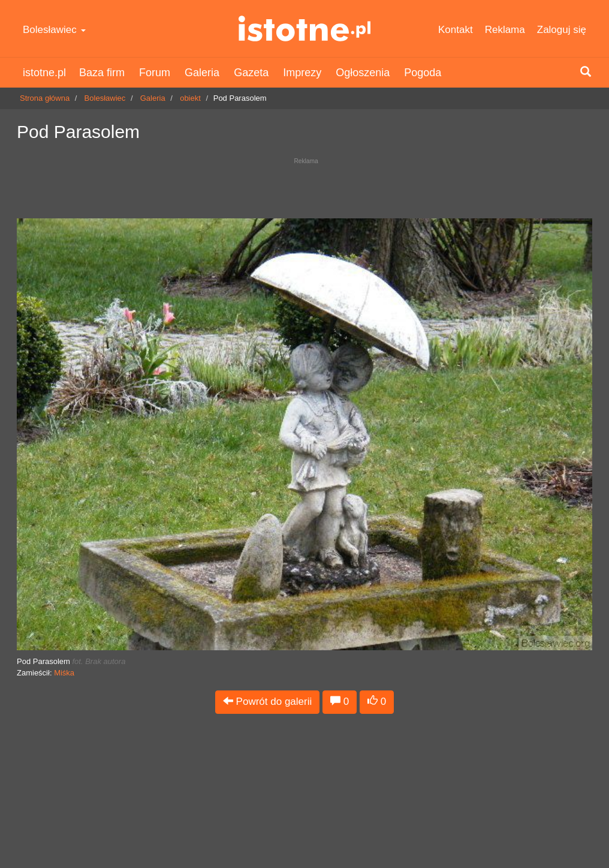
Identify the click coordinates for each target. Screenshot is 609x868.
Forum (154, 73)
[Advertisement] (304, 185)
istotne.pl (304, 28)
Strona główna (45, 98)
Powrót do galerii (267, 701)
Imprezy (302, 73)
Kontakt (455, 29)
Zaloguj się (561, 29)
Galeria (202, 73)
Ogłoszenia (363, 73)
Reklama (505, 29)
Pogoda (422, 73)
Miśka (64, 672)
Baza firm (102, 73)
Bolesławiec (54, 29)
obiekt (190, 98)
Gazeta (251, 73)
